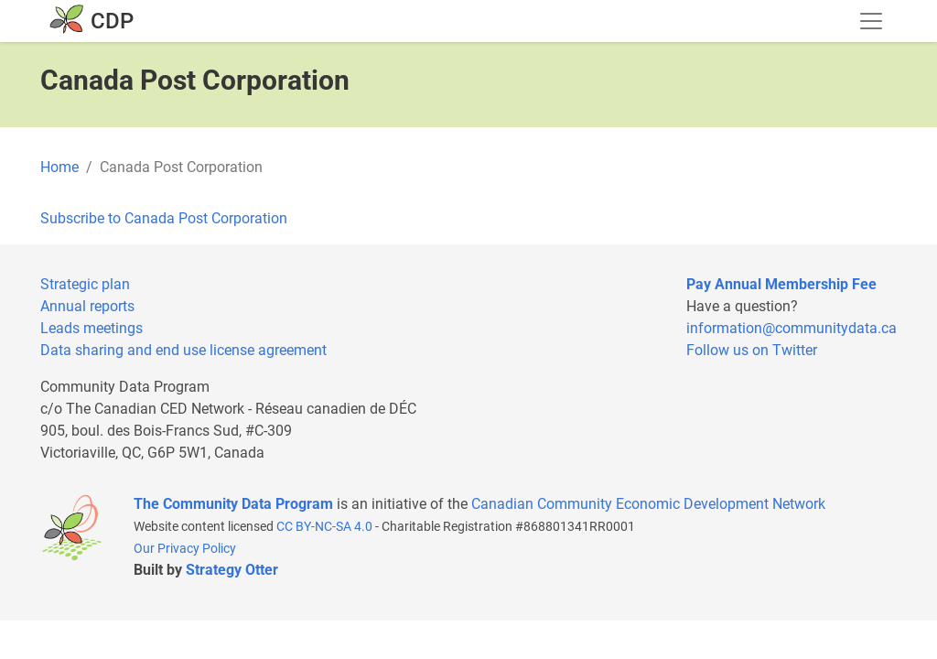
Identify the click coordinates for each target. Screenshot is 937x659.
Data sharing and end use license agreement (183, 350)
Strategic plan (85, 284)
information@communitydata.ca (791, 328)
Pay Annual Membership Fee (781, 284)
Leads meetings (91, 328)
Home (59, 167)
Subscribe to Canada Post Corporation (163, 218)
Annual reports (87, 306)
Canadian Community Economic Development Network (648, 504)
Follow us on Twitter (751, 350)
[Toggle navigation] (871, 21)
